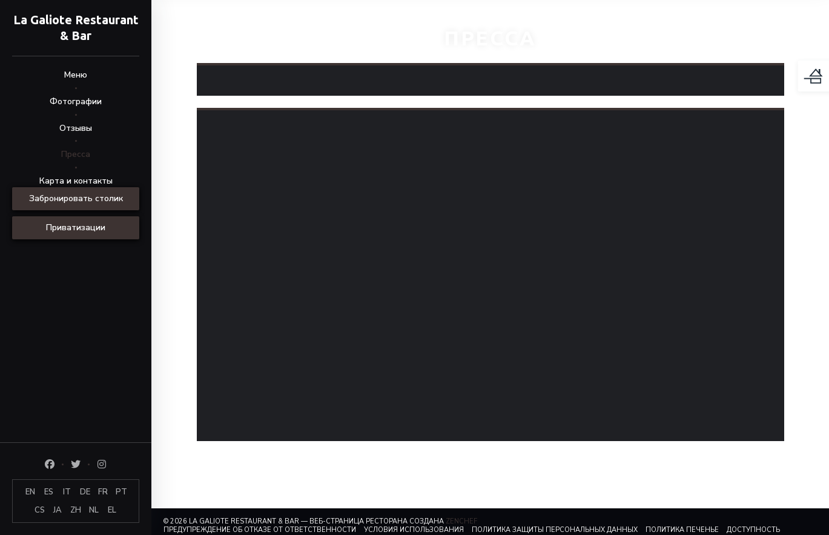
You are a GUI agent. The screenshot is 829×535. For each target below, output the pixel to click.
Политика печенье (682, 529)
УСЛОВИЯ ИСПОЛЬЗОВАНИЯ (414, 529)
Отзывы (75, 128)
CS (40, 510)
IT (67, 492)
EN (30, 492)
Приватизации (75, 227)
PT (121, 492)
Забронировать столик (76, 198)
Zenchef (461, 521)
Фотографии (76, 101)
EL (112, 510)
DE (85, 492)
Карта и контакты (76, 181)
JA (57, 510)
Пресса (75, 154)
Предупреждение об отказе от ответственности (259, 529)
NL (94, 510)
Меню (75, 75)
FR (103, 492)
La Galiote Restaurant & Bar (76, 27)
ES (48, 492)
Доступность (753, 529)
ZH (75, 510)
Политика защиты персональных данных (555, 529)
